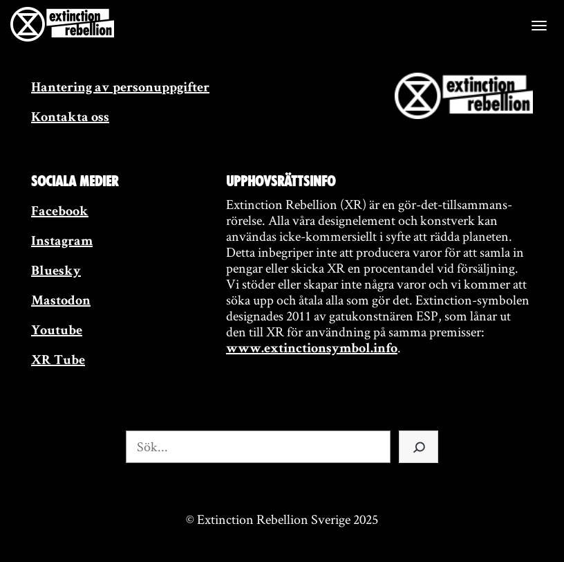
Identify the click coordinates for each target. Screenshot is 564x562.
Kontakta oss (70, 118)
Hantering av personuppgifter (120, 89)
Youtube (56, 331)
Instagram (62, 242)
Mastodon (61, 302)
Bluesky (56, 272)
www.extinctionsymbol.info (311, 349)
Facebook (59, 212)
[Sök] (418, 446)
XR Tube (58, 361)
